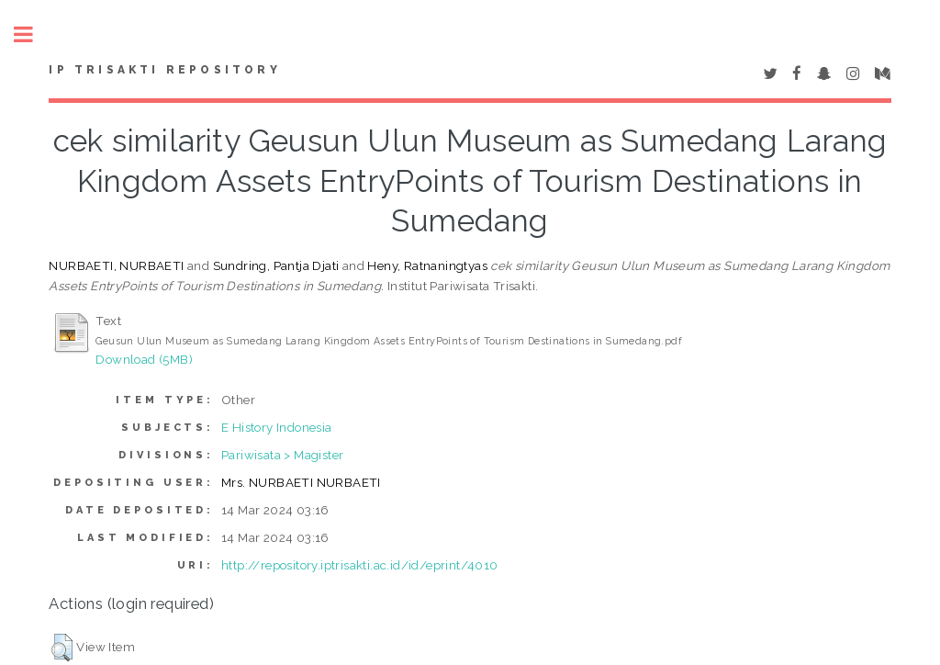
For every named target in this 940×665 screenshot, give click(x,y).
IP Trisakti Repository (164, 69)
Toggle (33, 34)
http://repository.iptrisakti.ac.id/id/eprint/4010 (359, 565)
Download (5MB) (144, 359)
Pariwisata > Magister (282, 454)
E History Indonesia (276, 427)
